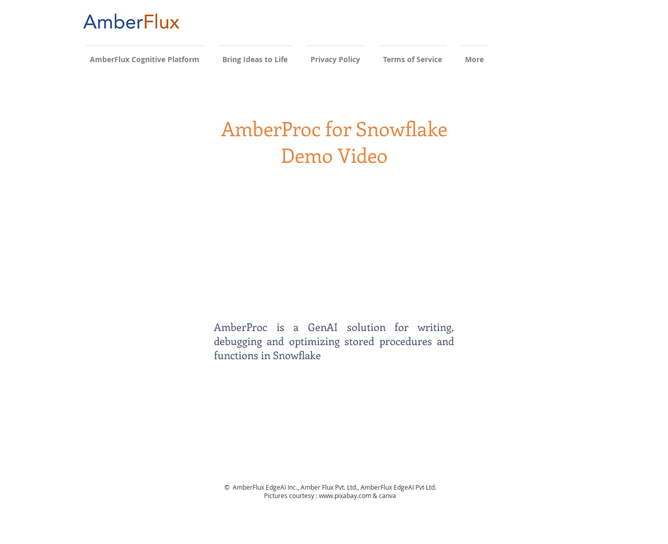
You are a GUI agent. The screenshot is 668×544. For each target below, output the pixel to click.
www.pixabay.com (345, 495)
